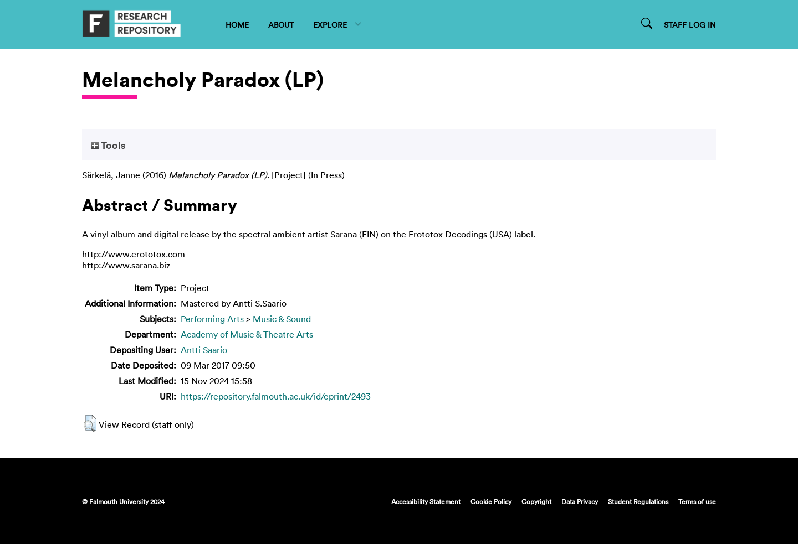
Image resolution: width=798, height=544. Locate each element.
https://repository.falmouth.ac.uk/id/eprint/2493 (276, 396)
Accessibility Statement (426, 501)
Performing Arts (212, 318)
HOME (237, 24)
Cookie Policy (490, 501)
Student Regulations (638, 501)
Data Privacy (579, 501)
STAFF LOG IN (690, 24)
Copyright (536, 501)
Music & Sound (282, 318)
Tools (108, 145)
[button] (90, 423)
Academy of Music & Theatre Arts (247, 334)
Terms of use (697, 501)
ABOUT (281, 24)
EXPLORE (337, 24)
